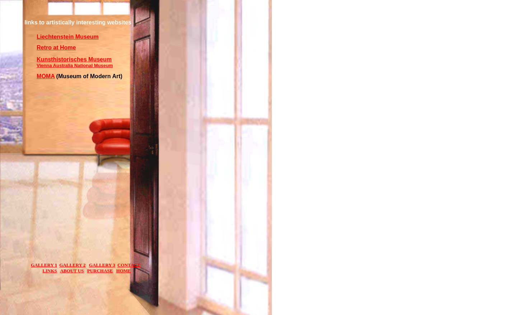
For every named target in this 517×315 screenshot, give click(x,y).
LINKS (49, 270)
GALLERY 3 (102, 265)
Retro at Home (56, 47)
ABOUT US (72, 270)
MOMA (46, 76)
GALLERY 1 (44, 265)
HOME (123, 270)
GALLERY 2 (72, 265)
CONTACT (128, 265)
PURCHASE (100, 270)
